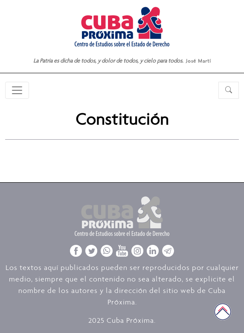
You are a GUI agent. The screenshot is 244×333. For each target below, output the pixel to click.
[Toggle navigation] (17, 90)
